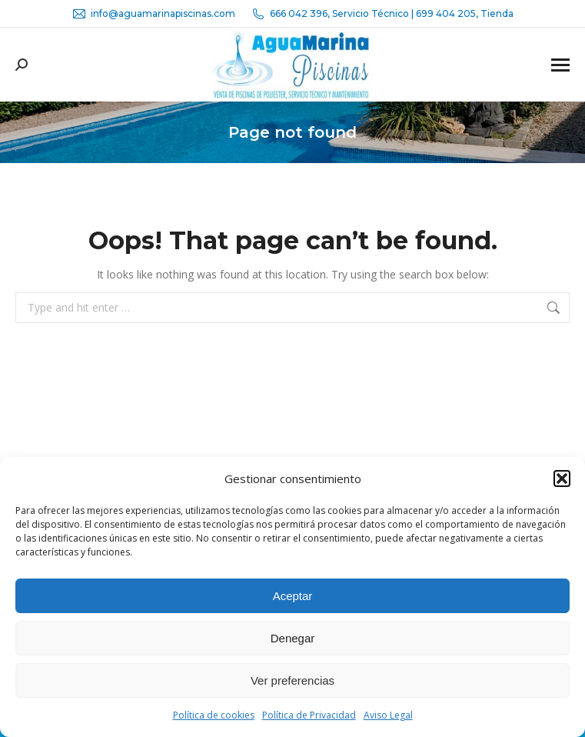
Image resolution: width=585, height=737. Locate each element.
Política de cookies (213, 715)
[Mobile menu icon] (560, 65)
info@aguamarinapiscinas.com (153, 14)
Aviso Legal (388, 715)
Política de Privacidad (309, 715)
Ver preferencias (292, 680)
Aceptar (293, 595)
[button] (562, 478)
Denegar (293, 638)
